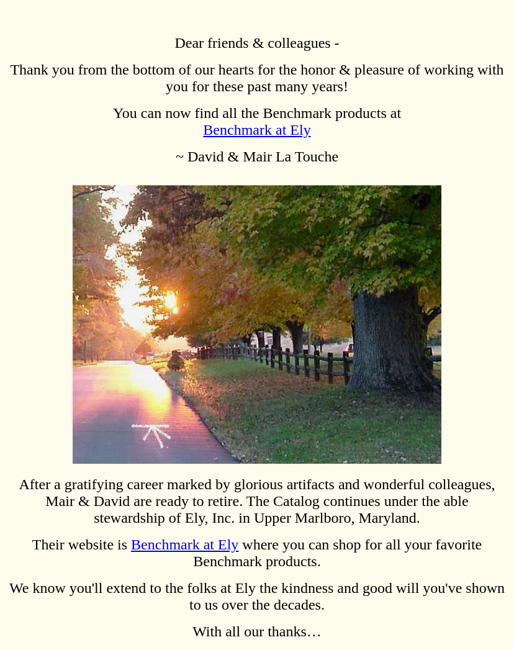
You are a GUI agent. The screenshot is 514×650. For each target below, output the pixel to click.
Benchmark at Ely (256, 130)
